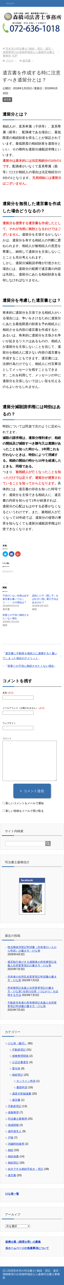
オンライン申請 (25, 1081)
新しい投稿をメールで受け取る (24, 810)
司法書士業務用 (17, 1118)
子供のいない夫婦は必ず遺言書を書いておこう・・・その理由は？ (16, 599)
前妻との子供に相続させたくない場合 (31, 665)
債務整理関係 (20, 1056)
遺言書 (7, 99)
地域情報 (13, 1125)
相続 (10, 1150)
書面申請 (21, 1087)
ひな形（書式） (17, 1043)
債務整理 (13, 1112)
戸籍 (10, 1137)
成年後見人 (15, 1131)
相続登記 (17, 1074)
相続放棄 (13, 1156)
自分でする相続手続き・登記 (25, 1169)
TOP (29, 52)
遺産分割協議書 (21, 1093)
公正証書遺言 (20, 1062)
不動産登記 (19, 1049)
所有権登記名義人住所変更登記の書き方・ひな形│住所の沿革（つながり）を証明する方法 (33, 991)
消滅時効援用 (16, 1143)
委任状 (16, 1068)
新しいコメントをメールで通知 (24, 803)
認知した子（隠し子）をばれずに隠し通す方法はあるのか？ (45, 599)
